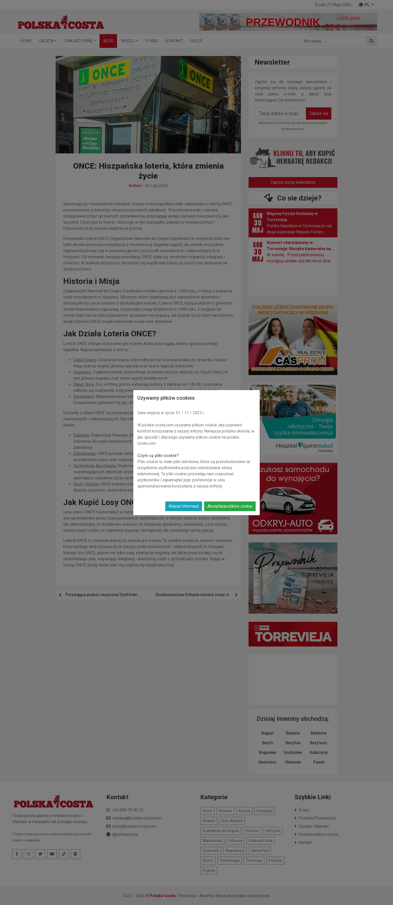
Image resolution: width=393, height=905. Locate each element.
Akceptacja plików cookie (229, 506)
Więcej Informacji (184, 506)
